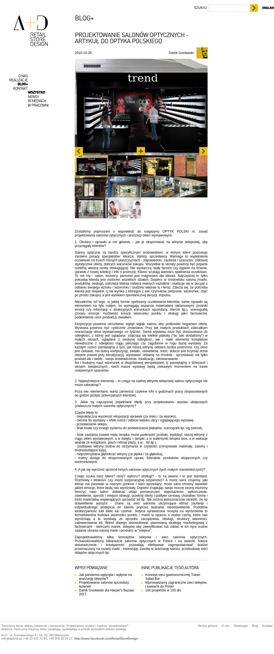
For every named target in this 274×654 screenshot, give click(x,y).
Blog (255, 625)
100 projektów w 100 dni (163, 590)
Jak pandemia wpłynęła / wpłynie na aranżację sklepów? (105, 577)
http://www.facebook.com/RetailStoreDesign (106, 638)
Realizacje (241, 625)
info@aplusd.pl (11, 638)
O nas (226, 625)
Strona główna (207, 625)
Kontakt (267, 625)
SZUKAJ (200, 8)
